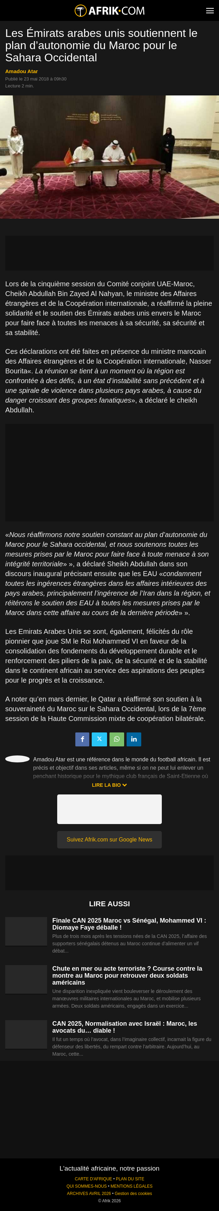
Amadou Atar (21, 71)
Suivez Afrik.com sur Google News (109, 840)
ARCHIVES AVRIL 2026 (89, 1193)
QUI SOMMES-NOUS (87, 1186)
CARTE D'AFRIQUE (93, 1179)
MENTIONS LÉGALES (131, 1186)
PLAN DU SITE (130, 1179)
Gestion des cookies (133, 1193)
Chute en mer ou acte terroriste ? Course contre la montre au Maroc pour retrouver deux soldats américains (127, 975)
